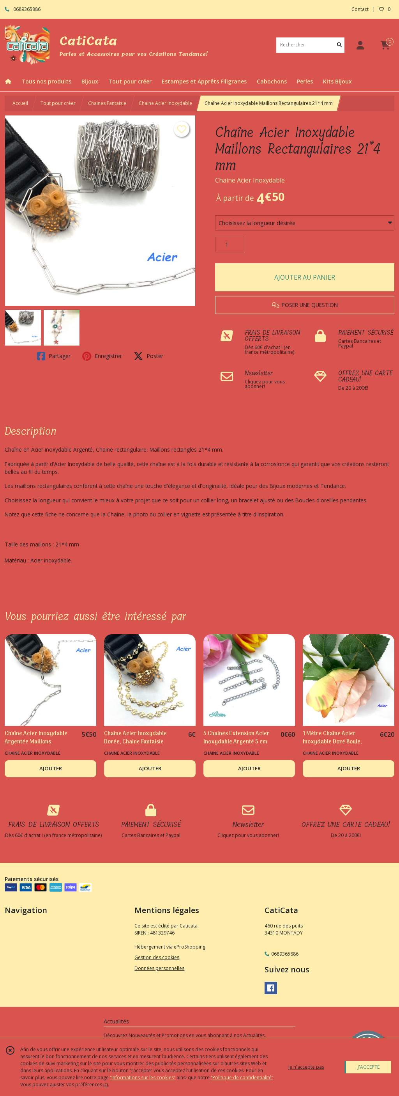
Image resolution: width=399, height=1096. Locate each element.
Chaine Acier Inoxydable (165, 103)
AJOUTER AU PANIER (304, 277)
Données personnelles (159, 968)
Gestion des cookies (156, 957)
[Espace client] (360, 45)
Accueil (20, 103)
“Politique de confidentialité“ (242, 1077)
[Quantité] (229, 244)
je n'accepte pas (306, 1067)
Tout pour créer (58, 103)
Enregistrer (102, 356)
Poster (148, 356)
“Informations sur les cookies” (142, 1077)
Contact (360, 9)
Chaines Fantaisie (107, 103)
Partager (54, 356)
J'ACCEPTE (369, 1067)
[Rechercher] (339, 45)
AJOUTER (50, 768)
